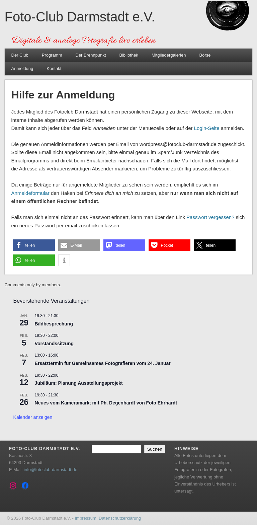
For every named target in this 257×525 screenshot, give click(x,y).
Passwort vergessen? (210, 217)
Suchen (154, 449)
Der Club (19, 55)
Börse (205, 55)
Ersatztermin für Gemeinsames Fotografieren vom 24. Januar (103, 363)
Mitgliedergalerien (169, 55)
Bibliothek (128, 55)
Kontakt (54, 68)
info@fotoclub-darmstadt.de (50, 469)
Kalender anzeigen (33, 417)
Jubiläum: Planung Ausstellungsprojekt (79, 383)
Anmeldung (22, 68)
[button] (34, 245)
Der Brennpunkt (91, 55)
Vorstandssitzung (54, 343)
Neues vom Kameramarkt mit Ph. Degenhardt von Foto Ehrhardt (106, 402)
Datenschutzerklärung (120, 518)
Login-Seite (207, 128)
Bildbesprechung (54, 323)
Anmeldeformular (30, 193)
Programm (52, 55)
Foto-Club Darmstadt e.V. (80, 16)
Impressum (85, 518)
